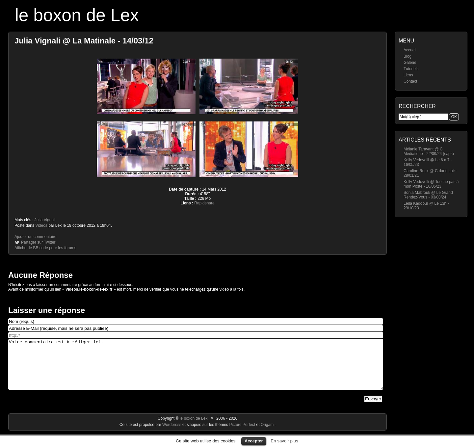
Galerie (410, 62)
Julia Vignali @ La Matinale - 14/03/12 (83, 40)
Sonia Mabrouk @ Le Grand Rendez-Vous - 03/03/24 (428, 194)
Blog (407, 56)
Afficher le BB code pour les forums (45, 248)
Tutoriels (411, 68)
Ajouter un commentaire (35, 236)
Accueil (410, 50)
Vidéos (41, 225)
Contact (410, 81)
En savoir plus (284, 440)
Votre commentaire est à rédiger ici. (195, 369)
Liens (408, 75)
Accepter (254, 440)
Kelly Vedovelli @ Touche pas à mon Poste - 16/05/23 (431, 184)
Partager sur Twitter (38, 242)
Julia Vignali (45, 220)
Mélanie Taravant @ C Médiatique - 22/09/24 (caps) (429, 151)
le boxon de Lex (77, 15)
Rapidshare (204, 203)
